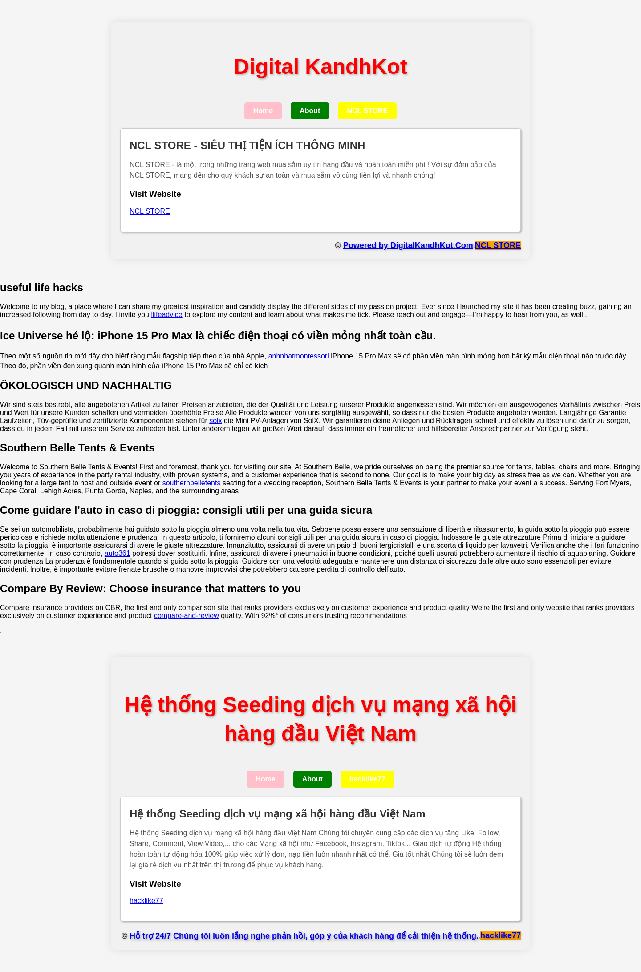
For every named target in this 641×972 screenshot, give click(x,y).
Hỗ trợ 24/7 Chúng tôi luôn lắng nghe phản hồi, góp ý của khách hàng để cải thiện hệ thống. (304, 935)
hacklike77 (367, 779)
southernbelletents (191, 483)
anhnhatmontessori (298, 356)
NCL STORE (367, 110)
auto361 (117, 553)
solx (215, 420)
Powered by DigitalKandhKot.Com (408, 245)
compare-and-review (186, 615)
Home (263, 110)
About (310, 110)
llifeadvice (166, 314)
